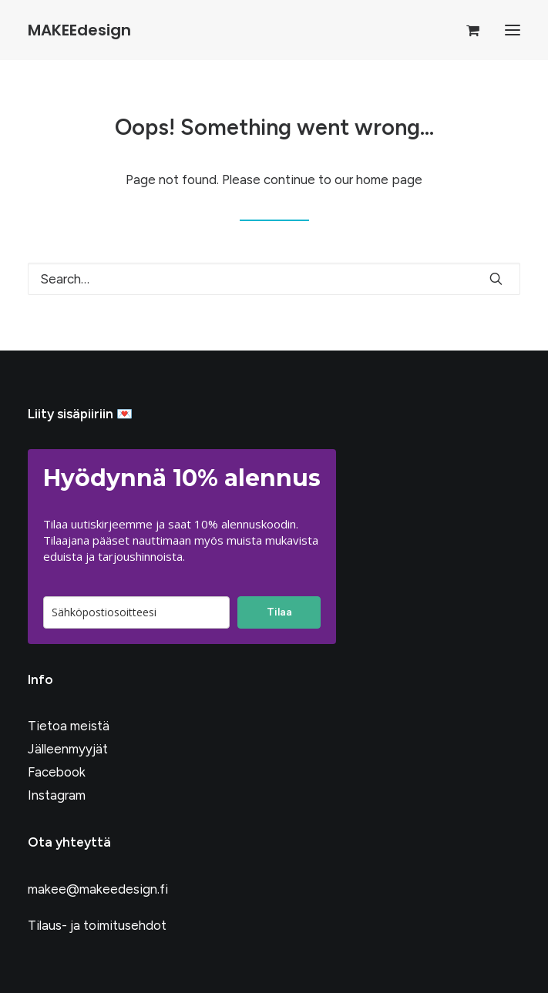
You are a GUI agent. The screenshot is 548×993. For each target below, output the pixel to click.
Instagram (57, 795)
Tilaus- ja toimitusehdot (97, 925)
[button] (512, 30)
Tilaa (279, 612)
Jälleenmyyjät (68, 748)
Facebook (57, 772)
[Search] (274, 279)
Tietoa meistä (68, 725)
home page (389, 179)
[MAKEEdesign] (79, 30)
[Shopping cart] (465, 30)
